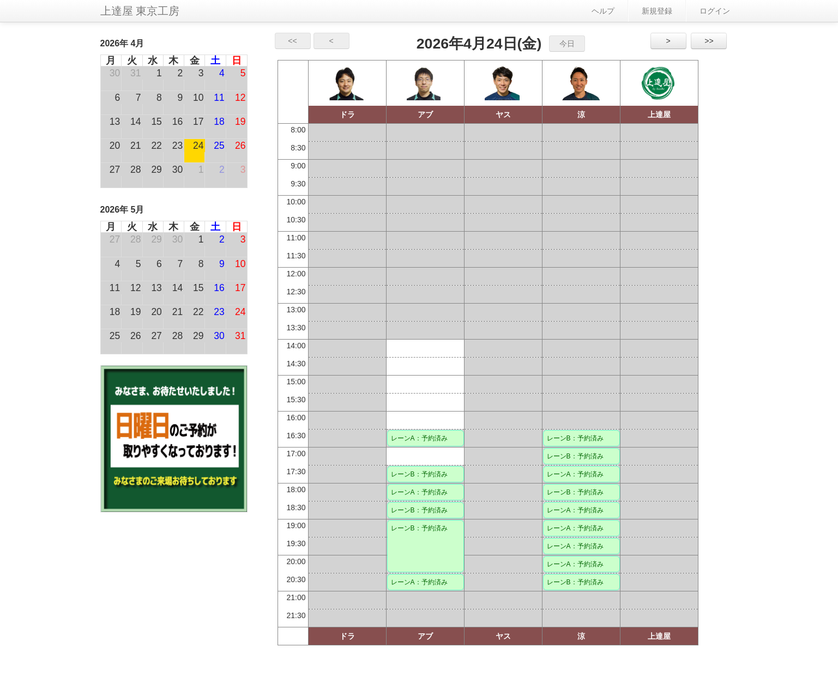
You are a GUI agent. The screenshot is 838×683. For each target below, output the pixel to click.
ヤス (503, 114)
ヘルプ (603, 11)
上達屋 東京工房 (140, 11)
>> (708, 41)
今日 (567, 43)
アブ (425, 114)
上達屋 (659, 114)
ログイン (715, 11)
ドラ (347, 114)
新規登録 (657, 11)
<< (292, 41)
